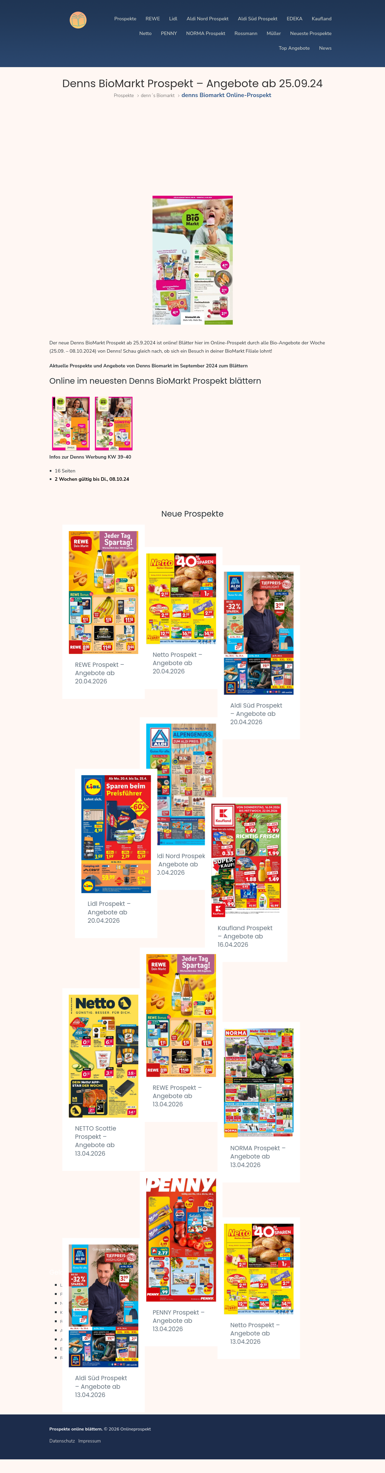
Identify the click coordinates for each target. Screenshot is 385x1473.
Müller (274, 33)
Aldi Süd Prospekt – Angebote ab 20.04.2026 (276, 677)
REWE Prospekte (80, 1334)
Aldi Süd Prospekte (83, 1352)
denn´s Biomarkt (160, 95)
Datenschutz (62, 1454)
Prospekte (125, 19)
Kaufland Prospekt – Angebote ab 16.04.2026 (276, 856)
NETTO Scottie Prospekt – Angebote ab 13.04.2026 (98, 1033)
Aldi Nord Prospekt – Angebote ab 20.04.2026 (186, 824)
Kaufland (321, 19)
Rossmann (246, 33)
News (325, 48)
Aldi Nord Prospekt (208, 19)
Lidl (173, 19)
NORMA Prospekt (205, 33)
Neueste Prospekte (311, 33)
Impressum (89, 1454)
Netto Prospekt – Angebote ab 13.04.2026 (279, 1184)
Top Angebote (294, 48)
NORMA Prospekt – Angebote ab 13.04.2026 (276, 1031)
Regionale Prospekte (85, 1370)
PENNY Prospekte (81, 1306)
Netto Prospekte (79, 1316)
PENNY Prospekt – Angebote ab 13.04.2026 (190, 1189)
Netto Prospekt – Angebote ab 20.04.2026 (190, 640)
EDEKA (295, 19)
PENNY (169, 33)
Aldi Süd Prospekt (257, 19)
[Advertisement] (192, 149)
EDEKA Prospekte (81, 1361)
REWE (153, 19)
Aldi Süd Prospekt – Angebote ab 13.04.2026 (98, 1222)
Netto (145, 33)
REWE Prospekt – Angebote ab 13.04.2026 (192, 1008)
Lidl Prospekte (77, 1297)
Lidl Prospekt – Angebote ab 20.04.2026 (100, 848)
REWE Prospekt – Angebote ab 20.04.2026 (103, 673)
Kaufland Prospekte (83, 1325)
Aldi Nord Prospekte (84, 1343)
